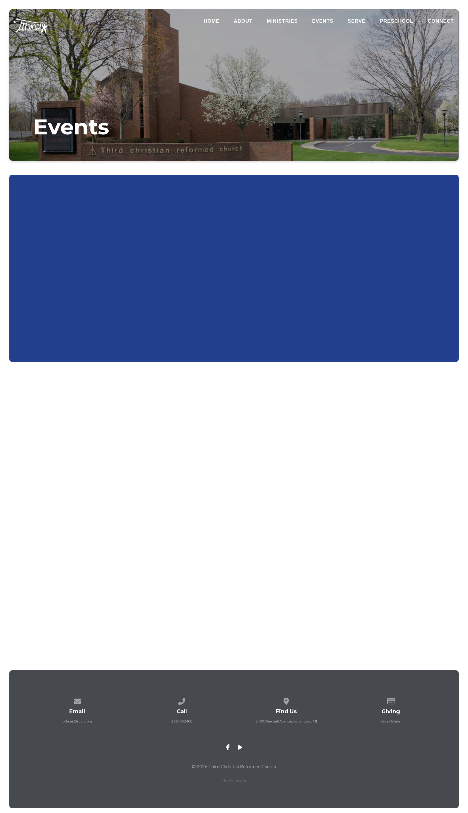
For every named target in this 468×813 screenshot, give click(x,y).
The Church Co (234, 780)
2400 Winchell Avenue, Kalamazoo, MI (286, 721)
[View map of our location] (286, 700)
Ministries (282, 21)
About (243, 21)
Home (212, 21)
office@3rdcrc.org (77, 721)
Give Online (390, 721)
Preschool (396, 21)
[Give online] (391, 700)
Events (322, 21)
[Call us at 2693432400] (182, 700)
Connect (441, 21)
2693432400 (181, 721)
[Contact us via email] (77, 700)
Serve (357, 21)
